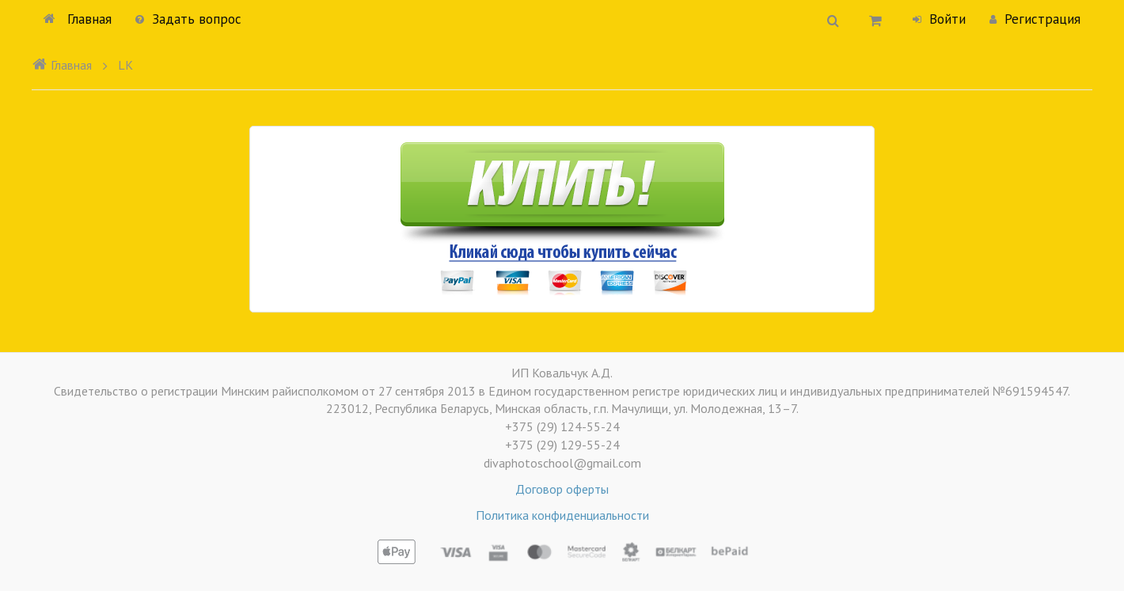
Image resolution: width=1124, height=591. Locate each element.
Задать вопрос (188, 19)
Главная (78, 19)
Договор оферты (562, 489)
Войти (939, 19)
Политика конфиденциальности (562, 515)
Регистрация (1034, 19)
